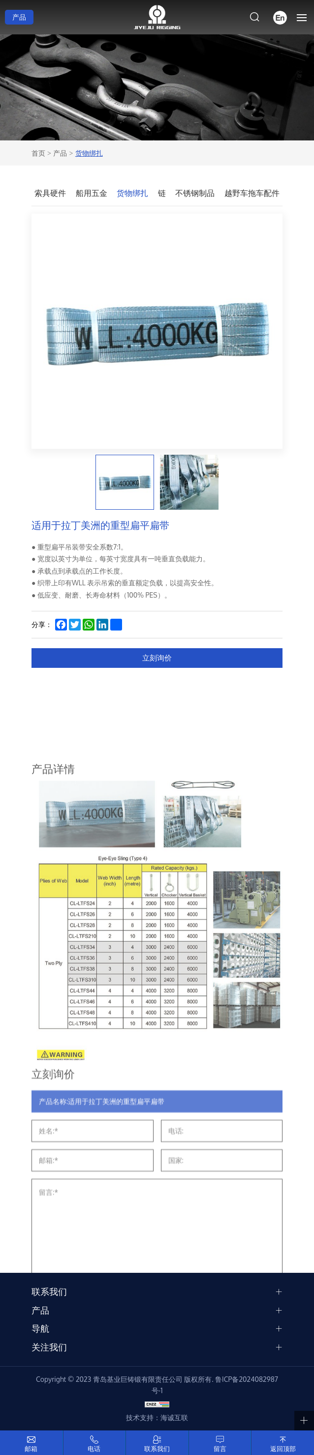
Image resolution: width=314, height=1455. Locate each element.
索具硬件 (50, 193)
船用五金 (91, 193)
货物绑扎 (89, 153)
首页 (38, 153)
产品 (19, 17)
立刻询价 (157, 657)
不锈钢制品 (195, 193)
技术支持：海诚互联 (157, 1417)
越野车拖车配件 (252, 193)
